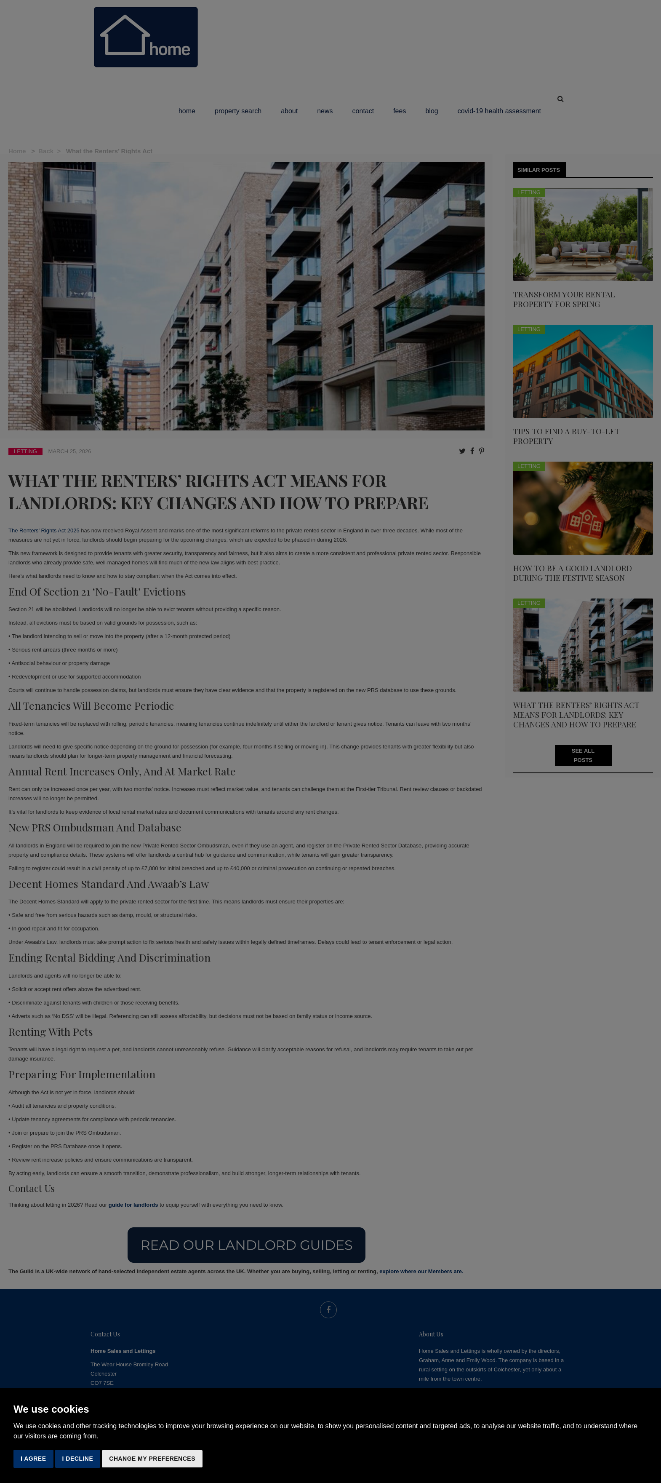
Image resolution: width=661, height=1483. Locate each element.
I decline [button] (77, 1458)
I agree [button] (33, 1458)
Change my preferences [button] (152, 1458)
